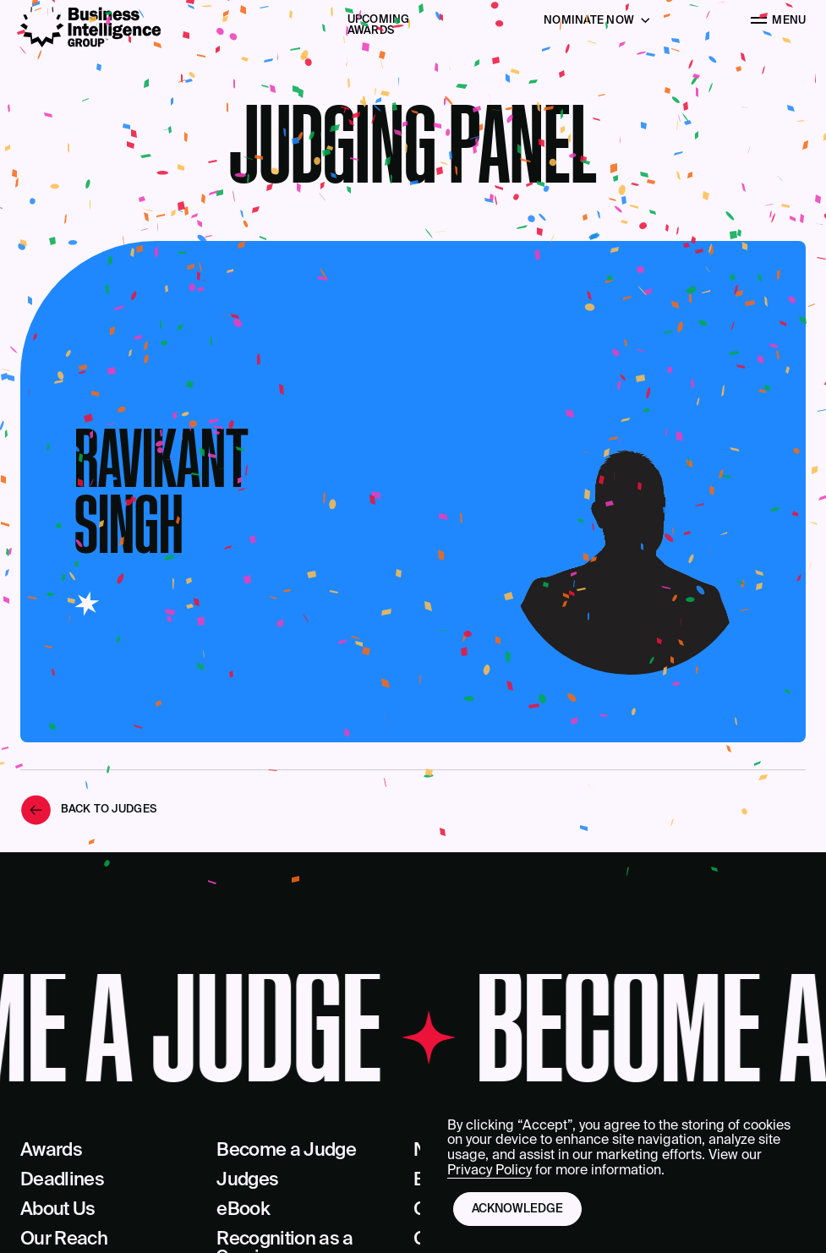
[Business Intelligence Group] (90, 27)
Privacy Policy (489, 1171)
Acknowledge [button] (517, 1209)
